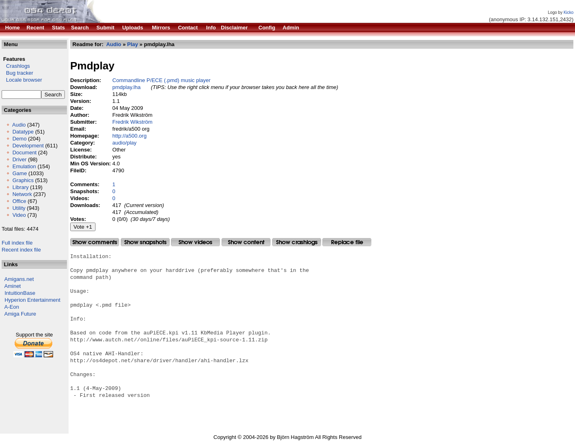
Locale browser (22, 80)
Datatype (22, 132)
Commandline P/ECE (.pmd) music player (161, 80)
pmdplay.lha (126, 87)
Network (22, 194)
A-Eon (11, 307)
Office (19, 201)
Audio (19, 125)
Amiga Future (20, 314)
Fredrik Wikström (132, 122)
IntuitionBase (19, 293)
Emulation (24, 166)
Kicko (568, 12)
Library (20, 187)
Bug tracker (17, 73)
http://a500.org (129, 136)
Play (132, 44)
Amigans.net (19, 279)
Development (28, 146)
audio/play (124, 143)
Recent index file (21, 250)
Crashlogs (16, 66)
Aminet (12, 286)
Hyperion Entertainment (32, 300)
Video (19, 215)
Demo (19, 139)
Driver (19, 159)
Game (19, 173)
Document (24, 152)
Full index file (17, 243)
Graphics (22, 180)
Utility (18, 208)
